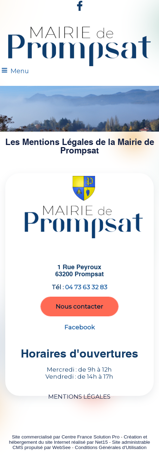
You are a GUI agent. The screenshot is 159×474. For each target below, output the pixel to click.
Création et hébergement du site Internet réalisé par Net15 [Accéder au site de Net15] (78, 439)
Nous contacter (79, 306)
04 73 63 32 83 (86, 287)
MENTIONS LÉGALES (79, 396)
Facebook (79, 327)
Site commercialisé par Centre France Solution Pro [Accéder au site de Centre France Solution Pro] (66, 437)
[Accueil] (79, 44)
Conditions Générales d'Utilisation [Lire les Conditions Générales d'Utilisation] (111, 447)
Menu (20, 71)
